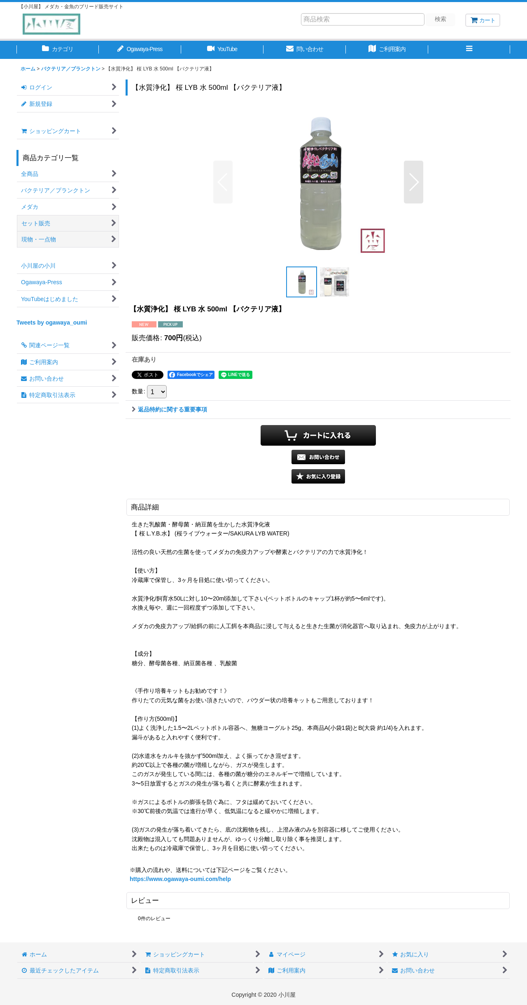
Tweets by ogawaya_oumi (51, 322)
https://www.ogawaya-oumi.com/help (180, 879)
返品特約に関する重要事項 (169, 409)
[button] (469, 50)
